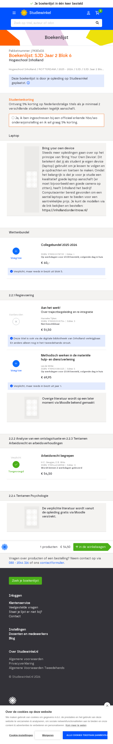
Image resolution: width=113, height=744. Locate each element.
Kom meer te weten (76, 725)
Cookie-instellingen (21, 735)
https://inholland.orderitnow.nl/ (65, 210)
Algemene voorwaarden (26, 659)
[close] (107, 705)
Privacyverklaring (21, 663)
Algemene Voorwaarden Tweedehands (36, 668)
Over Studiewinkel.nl (23, 651)
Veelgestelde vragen (23, 607)
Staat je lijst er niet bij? (25, 611)
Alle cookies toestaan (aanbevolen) (86, 735)
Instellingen (17, 629)
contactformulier (52, 562)
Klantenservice (19, 603)
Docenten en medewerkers (28, 634)
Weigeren (48, 735)
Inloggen (15, 595)
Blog (12, 638)
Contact (15, 616)
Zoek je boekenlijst (25, 580)
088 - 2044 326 (19, 562)
